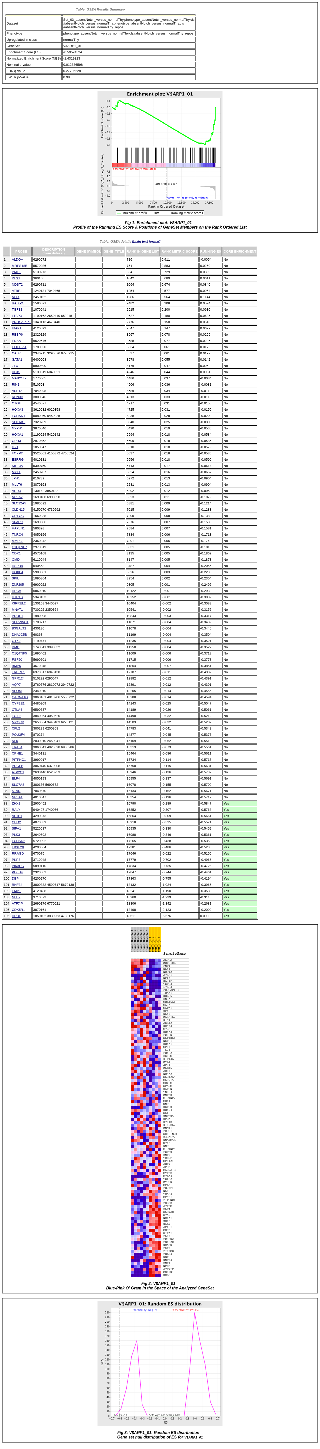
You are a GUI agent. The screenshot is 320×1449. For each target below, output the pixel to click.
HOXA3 (17, 409)
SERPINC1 (20, 622)
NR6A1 (17, 797)
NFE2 (16, 897)
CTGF (16, 403)
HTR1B (17, 597)
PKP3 (16, 860)
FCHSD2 (18, 841)
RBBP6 (17, 334)
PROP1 (17, 616)
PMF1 (16, 272)
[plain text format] (146, 241)
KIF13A (17, 466)
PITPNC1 (19, 760)
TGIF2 (16, 716)
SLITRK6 (18, 422)
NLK (15, 741)
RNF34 (17, 885)
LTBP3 (17, 316)
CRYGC (18, 516)
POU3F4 (18, 735)
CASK (16, 353)
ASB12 (17, 391)
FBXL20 (18, 847)
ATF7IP (17, 903)
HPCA (16, 591)
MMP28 (17, 541)
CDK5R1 (18, 910)
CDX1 (16, 553)
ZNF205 (18, 584)
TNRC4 (17, 534)
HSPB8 (17, 566)
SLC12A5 (19, 503)
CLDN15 (18, 509)
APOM (17, 691)
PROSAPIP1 (21, 322)
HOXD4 (17, 572)
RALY (16, 810)
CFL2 (16, 728)
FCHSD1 (18, 416)
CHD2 (16, 822)
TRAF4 (17, 747)
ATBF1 (17, 291)
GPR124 (18, 678)
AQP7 (16, 684)
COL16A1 (19, 347)
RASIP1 (18, 303)
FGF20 (17, 659)
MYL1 (16, 472)
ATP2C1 (18, 772)
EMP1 (16, 891)
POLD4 (17, 872)
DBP (15, 878)
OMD (16, 559)
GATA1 (17, 359)
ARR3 (16, 491)
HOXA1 (17, 434)
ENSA (16, 341)
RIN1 (15, 384)
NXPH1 (17, 428)
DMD (15, 647)
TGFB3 (17, 309)
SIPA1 (16, 828)
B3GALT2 (19, 628)
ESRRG (18, 459)
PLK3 (16, 835)
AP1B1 (17, 816)
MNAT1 (17, 609)
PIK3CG (18, 866)
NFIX (15, 297)
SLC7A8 (18, 785)
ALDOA (17, 259)
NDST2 (17, 284)
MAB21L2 (19, 378)
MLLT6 (17, 484)
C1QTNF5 (19, 653)
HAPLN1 (18, 528)
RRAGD (18, 853)
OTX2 (16, 641)
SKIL (15, 578)
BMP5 (16, 666)
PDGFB (17, 766)
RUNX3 (17, 397)
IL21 (15, 447)
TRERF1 (18, 672)
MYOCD (18, 722)
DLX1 (16, 278)
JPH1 (16, 478)
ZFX (15, 366)
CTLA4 (17, 709)
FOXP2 (17, 453)
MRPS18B (19, 266)
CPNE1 (17, 753)
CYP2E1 (18, 703)
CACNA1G (20, 697)
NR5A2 (17, 497)
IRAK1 (17, 328)
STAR (16, 791)
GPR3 (16, 441)
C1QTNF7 (19, 547)
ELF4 (16, 778)
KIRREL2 (19, 603)
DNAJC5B (19, 634)
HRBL (16, 916)
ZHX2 (16, 803)
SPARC (17, 522)
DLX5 (16, 372)
